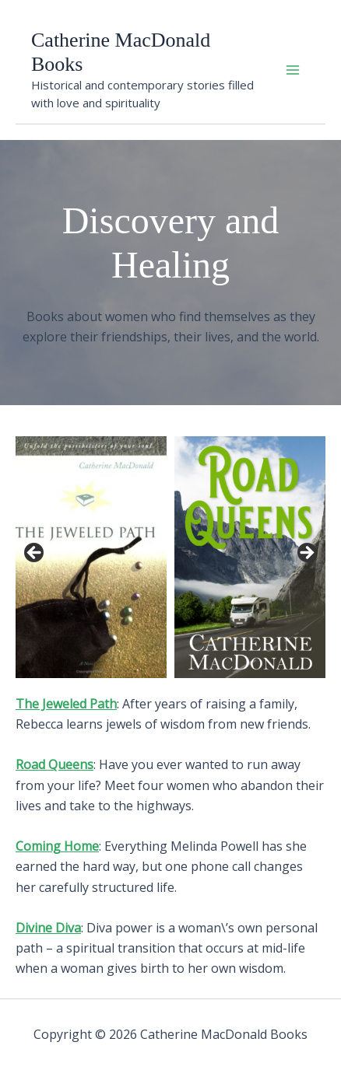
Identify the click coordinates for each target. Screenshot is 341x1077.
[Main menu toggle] (293, 70)
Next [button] (306, 553)
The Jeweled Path (66, 703)
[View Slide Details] (91, 556)
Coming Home (57, 846)
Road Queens (54, 764)
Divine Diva (48, 927)
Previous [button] (35, 553)
